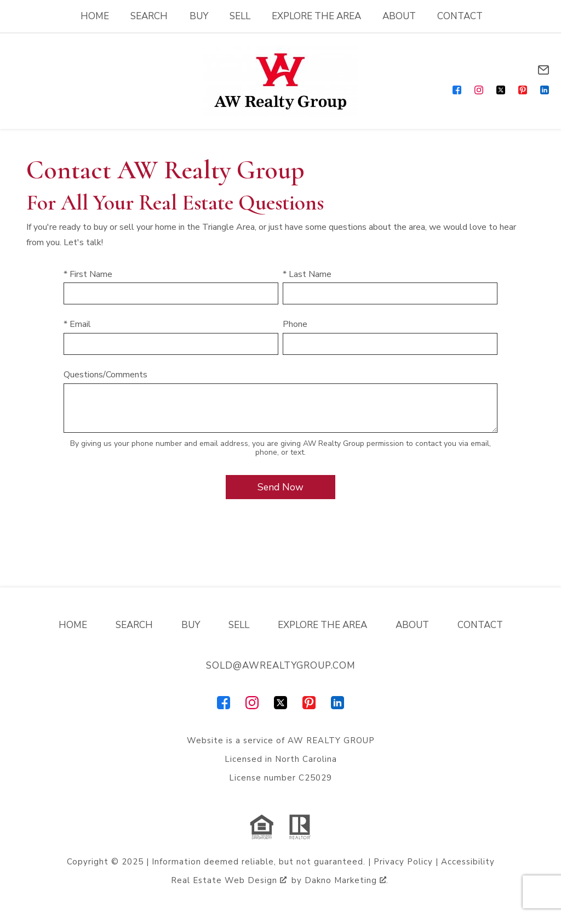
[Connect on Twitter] (500, 90)
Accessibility (468, 861)
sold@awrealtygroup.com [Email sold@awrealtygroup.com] (281, 665)
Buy (199, 16)
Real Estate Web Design (229, 880)
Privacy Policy (403, 861)
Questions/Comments (105, 375)
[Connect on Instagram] (478, 90)
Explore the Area (316, 16)
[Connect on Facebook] (457, 90)
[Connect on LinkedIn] (544, 90)
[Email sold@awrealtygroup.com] (543, 70)
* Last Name (307, 274)
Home (95, 16)
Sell (240, 16)
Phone (295, 324)
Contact (460, 16)
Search (149, 16)
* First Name (88, 274)
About (399, 16)
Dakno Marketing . (346, 880)
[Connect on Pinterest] (522, 90)
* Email (77, 324)
